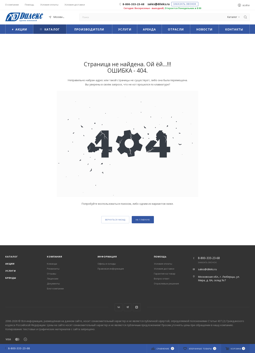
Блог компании (55, 288)
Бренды (10, 277)
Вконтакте (118, 307)
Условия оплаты (163, 263)
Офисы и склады (107, 263)
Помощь (160, 256)
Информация (107, 256)
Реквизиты (53, 268)
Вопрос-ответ (161, 278)
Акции (10, 263)
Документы (53, 283)
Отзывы (51, 273)
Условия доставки (164, 268)
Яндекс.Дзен (136, 307)
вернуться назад (115, 219)
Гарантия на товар (164, 273)
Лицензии (52, 278)
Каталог (11, 256)
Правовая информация (111, 268)
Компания (54, 256)
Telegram (127, 307)
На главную (143, 219)
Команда (52, 263)
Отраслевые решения (166, 283)
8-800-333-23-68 (133, 4)
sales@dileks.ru (207, 269)
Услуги (10, 270)
